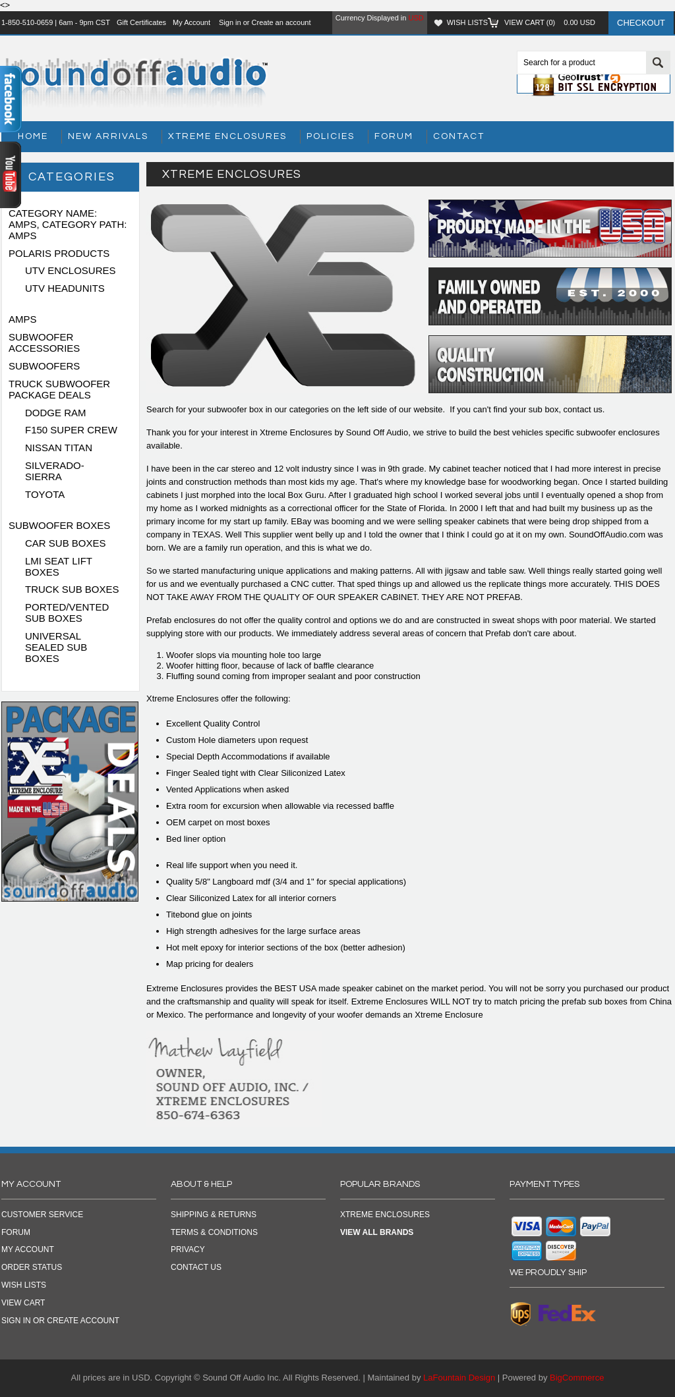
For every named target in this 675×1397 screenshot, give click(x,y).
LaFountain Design (459, 1378)
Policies (331, 136)
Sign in (230, 22)
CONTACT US (196, 1267)
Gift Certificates (141, 22)
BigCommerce (577, 1378)
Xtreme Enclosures (227, 136)
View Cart (23, 1302)
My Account (191, 22)
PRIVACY (188, 1249)
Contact (458, 136)
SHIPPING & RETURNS (213, 1214)
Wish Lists (467, 22)
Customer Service (42, 1214)
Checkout (641, 23)
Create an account (281, 22)
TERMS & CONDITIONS (214, 1232)
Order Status (31, 1267)
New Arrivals (108, 136)
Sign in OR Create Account (60, 1320)
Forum (393, 136)
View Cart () (549, 22)
